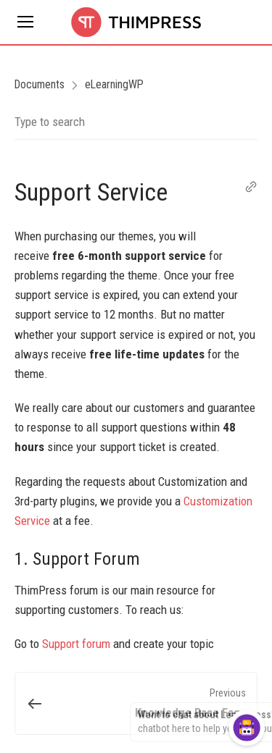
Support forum (76, 643)
